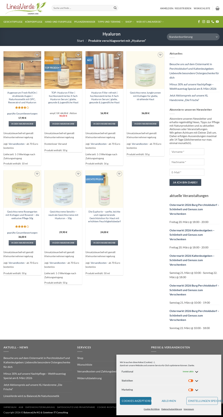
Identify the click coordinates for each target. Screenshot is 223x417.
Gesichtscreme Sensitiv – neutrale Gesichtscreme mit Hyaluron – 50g (63, 214)
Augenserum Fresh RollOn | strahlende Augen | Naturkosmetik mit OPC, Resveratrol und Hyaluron (22, 97)
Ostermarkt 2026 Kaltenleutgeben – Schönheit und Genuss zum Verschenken (192, 235)
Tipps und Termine (110, 22)
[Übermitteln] (115, 8)
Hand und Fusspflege (58, 21)
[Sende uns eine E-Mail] (208, 21)
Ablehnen (169, 400)
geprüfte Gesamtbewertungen (22, 113)
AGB (21, 407)
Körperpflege (34, 21)
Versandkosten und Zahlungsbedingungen (102, 371)
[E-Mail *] (187, 172)
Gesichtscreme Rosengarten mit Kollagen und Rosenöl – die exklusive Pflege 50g (22, 214)
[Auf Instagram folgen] (203, 21)
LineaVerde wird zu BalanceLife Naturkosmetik (31, 395)
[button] (175, 8)
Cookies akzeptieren (136, 400)
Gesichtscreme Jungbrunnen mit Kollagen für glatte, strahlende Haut (145, 96)
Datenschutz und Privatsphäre (76, 407)
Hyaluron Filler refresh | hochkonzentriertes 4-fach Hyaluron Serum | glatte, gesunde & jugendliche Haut (104, 97)
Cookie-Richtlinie (152, 409)
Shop (129, 22)
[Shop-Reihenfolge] (193, 36)
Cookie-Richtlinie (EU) (110, 407)
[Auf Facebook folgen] (199, 21)
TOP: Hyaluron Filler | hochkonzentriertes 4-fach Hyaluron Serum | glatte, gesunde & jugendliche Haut (63, 97)
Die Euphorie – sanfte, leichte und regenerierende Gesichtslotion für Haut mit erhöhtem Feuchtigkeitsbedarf (104, 216)
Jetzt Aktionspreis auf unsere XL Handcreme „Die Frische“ (189, 98)
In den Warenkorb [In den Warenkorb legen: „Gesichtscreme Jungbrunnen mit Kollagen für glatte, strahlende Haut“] (145, 124)
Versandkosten (17, 143)
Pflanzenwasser (84, 21)
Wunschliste (84, 364)
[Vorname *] (187, 151)
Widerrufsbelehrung (89, 378)
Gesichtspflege (13, 21)
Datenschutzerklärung (171, 409)
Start (80, 41)
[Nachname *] (187, 162)
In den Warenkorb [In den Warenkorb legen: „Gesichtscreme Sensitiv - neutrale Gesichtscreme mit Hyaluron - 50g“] (63, 243)
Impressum (189, 409)
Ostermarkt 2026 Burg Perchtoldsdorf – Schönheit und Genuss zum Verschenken (194, 209)
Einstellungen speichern (203, 400)
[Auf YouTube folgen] (217, 21)
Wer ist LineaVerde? (150, 22)
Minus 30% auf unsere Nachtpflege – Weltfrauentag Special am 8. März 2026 (193, 86)
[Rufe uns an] (212, 21)
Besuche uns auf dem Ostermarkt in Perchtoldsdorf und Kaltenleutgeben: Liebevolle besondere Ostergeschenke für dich (194, 70)
